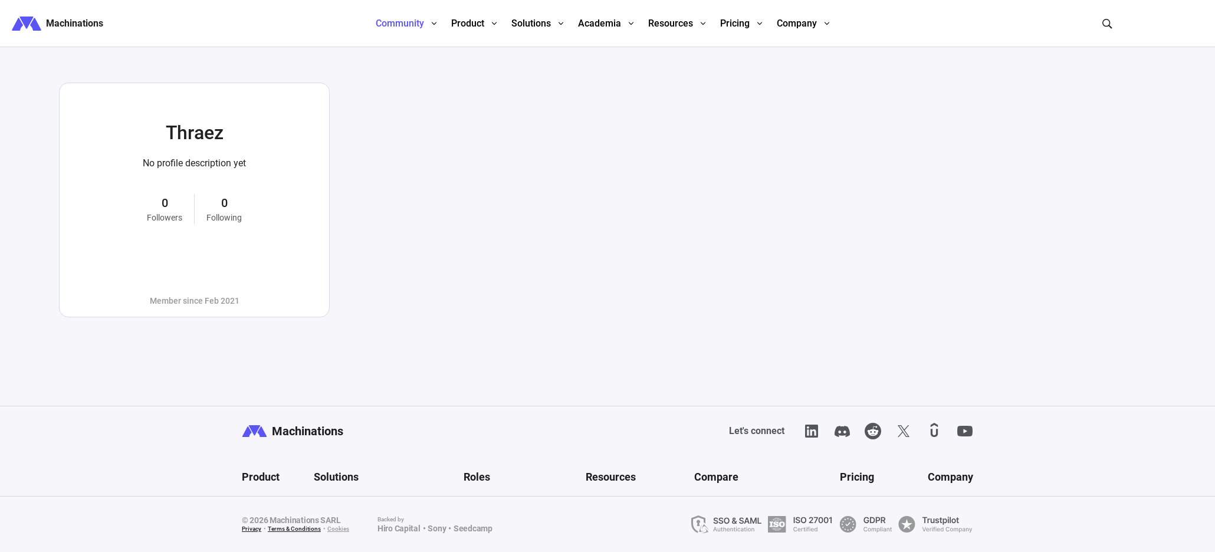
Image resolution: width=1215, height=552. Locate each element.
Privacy (251, 528)
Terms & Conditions (294, 528)
